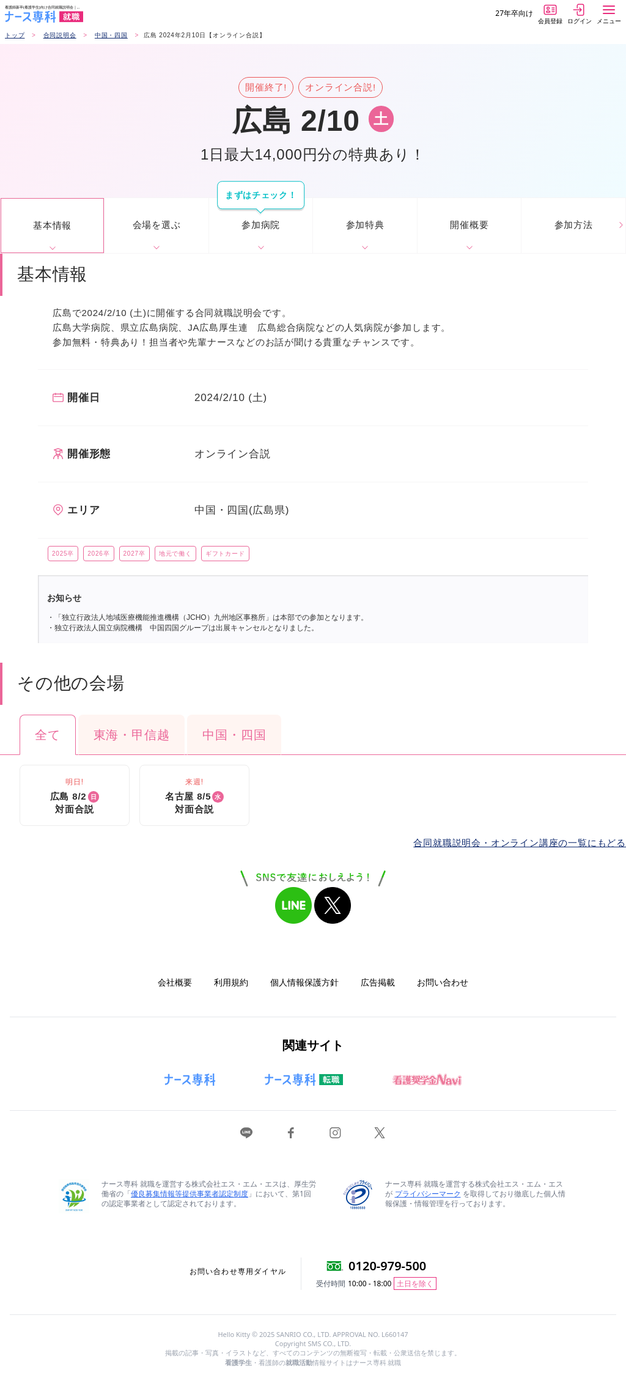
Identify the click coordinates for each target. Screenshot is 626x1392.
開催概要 (469, 224)
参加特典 (365, 224)
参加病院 (260, 224)
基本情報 (52, 225)
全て (48, 735)
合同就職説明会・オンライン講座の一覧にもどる (519, 843)
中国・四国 (234, 735)
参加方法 (573, 224)
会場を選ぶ (157, 224)
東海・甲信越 (132, 735)
